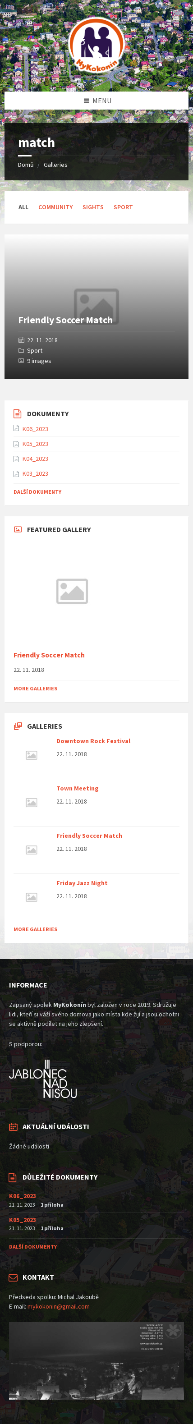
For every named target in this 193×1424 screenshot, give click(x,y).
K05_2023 (35, 444)
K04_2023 (35, 459)
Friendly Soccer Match (65, 319)
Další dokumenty (37, 491)
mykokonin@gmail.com (59, 1306)
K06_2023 (35, 429)
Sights (93, 207)
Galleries (56, 165)
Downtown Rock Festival (93, 741)
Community (55, 207)
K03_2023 (35, 473)
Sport (123, 207)
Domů (26, 165)
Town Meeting (77, 788)
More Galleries (35, 688)
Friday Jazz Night (82, 883)
